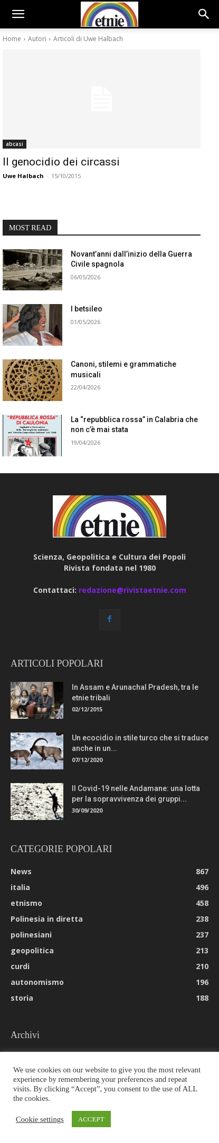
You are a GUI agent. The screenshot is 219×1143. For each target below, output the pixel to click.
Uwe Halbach (23, 176)
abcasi (14, 144)
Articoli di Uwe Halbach (88, 38)
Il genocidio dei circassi (61, 161)
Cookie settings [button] (40, 1119)
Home (12, 38)
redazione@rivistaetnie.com (132, 590)
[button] (18, 14)
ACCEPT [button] (91, 1119)
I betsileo (86, 309)
